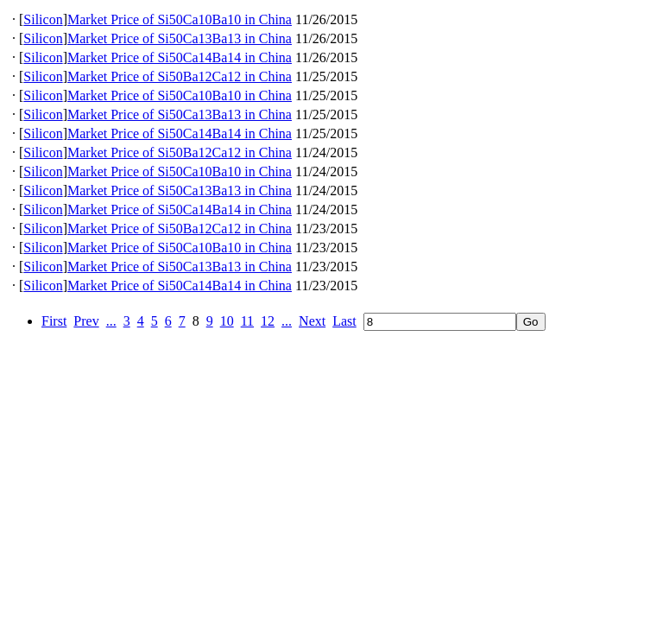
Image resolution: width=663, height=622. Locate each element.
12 (268, 321)
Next (312, 321)
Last (344, 321)
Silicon (42, 19)
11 (247, 321)
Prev (85, 321)
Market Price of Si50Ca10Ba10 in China (179, 19)
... (111, 321)
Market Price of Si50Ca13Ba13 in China (179, 38)
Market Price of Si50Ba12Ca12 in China (179, 76)
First (53, 321)
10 (227, 321)
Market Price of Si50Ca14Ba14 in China (179, 57)
